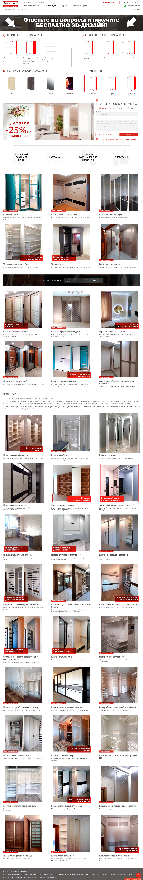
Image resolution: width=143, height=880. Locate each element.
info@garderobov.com (30, 877)
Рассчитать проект (108, 2)
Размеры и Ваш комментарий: (104, 119)
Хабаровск (7, 877)
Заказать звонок (134, 6)
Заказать (95, 280)
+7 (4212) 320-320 (17, 877)
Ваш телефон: (100, 111)
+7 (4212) (132, 2)
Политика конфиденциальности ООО (48, 877)
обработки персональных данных (124, 139)
